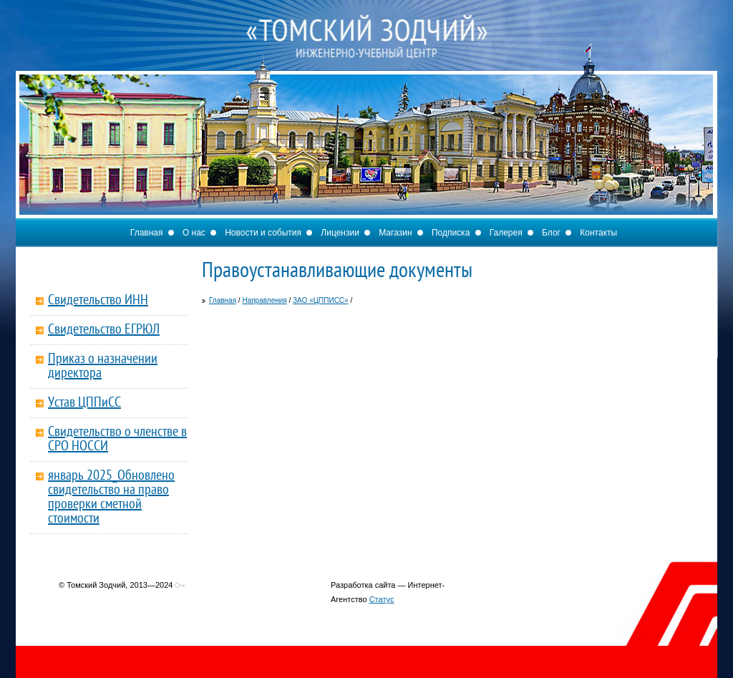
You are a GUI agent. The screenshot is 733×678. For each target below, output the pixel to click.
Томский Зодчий (366, 50)
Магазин (395, 233)
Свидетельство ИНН (98, 300)
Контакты (598, 233)
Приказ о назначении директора (102, 366)
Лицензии (340, 233)
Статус (381, 599)
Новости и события (263, 233)
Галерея (506, 233)
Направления (264, 300)
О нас (194, 233)
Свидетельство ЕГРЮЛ (104, 330)
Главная (146, 233)
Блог (551, 233)
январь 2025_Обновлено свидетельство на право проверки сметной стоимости (111, 497)
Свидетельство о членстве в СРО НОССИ (117, 439)
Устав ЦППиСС (84, 403)
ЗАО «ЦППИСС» (321, 300)
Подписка (451, 233)
